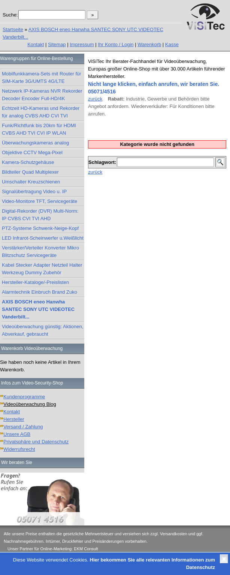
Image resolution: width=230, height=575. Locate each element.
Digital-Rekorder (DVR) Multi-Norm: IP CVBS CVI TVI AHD (40, 214)
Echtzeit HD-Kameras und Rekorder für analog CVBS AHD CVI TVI (40, 112)
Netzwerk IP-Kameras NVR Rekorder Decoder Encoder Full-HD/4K (42, 94)
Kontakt (35, 44)
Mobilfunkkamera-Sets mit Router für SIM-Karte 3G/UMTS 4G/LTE (41, 77)
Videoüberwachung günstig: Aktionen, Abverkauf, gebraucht (42, 330)
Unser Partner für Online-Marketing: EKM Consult (52, 548)
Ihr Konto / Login (115, 44)
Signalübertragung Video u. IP (34, 191)
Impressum (82, 44)
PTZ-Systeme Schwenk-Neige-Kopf (40, 228)
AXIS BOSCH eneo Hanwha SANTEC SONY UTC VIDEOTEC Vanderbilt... (38, 309)
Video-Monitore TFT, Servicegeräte (39, 201)
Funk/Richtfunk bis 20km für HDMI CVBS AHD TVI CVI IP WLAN (39, 129)
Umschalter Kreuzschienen (31, 182)
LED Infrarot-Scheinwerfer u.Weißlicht (43, 238)
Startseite (13, 29)
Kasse (172, 44)
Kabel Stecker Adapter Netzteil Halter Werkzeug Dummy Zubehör (42, 268)
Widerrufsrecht (19, 449)
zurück (95, 99)
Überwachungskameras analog (35, 143)
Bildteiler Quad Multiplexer (30, 172)
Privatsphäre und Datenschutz (36, 441)
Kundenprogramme (24, 396)
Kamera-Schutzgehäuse (28, 162)
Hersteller (13, 419)
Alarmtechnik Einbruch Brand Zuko (39, 292)
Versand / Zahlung (23, 426)
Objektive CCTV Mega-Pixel (32, 152)
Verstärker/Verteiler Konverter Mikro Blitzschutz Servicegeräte (40, 251)
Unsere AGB (16, 434)
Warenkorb (149, 44)
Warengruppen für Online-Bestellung (36, 58)
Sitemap (57, 44)
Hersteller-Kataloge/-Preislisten (35, 282)
